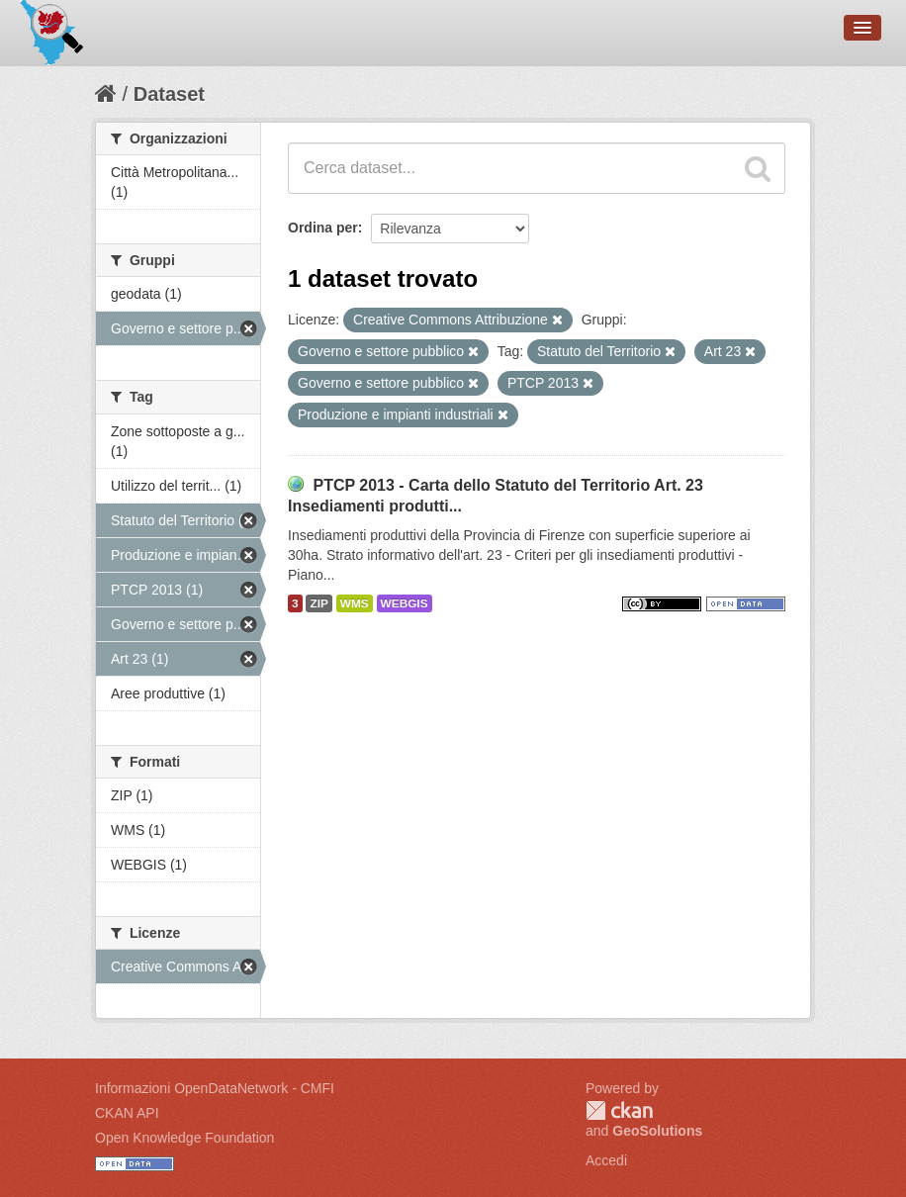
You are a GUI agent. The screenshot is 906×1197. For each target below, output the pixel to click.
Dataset (169, 94)
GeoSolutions (657, 1131)
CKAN (619, 1110)
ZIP (318, 603)
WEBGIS (404, 603)
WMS (354, 603)
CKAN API (127, 1113)
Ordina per (323, 227)
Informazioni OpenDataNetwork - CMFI (214, 1088)
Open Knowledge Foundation (184, 1138)
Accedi (606, 1160)
